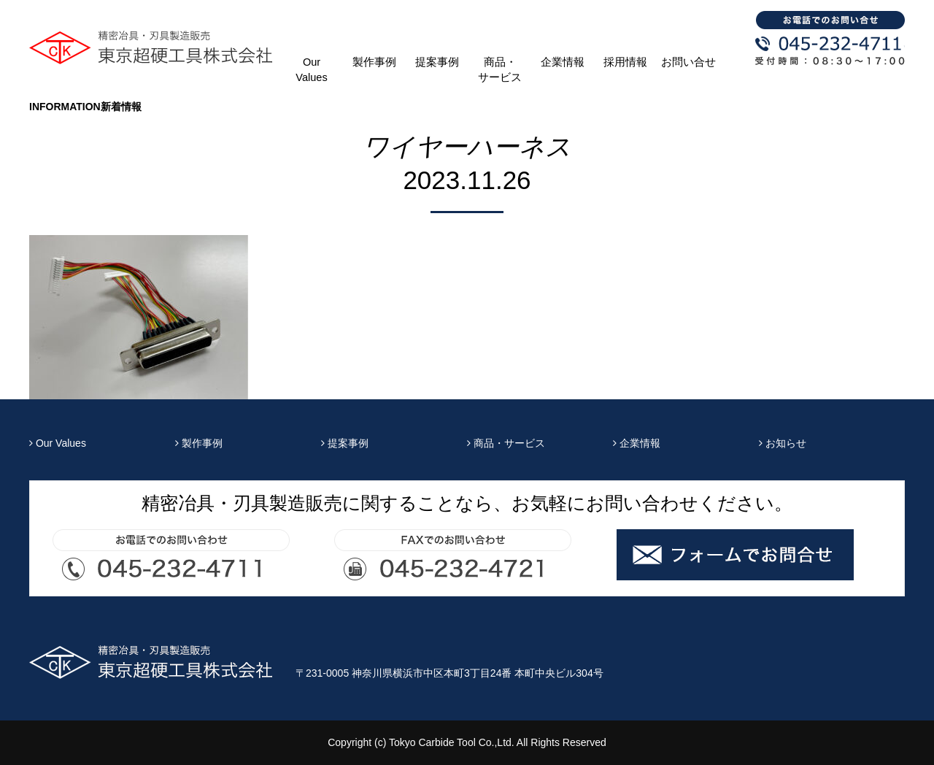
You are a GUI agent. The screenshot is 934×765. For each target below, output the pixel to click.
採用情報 (625, 62)
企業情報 (562, 62)
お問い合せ (688, 62)
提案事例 (437, 62)
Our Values (311, 69)
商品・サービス (500, 69)
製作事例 (374, 62)
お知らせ (782, 443)
